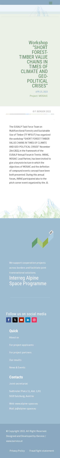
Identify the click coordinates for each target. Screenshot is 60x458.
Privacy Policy (17, 450)
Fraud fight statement (41, 450)
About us (14, 337)
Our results (15, 359)
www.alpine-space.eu (26, 403)
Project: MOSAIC (39, 95)
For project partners (20, 352)
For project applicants (21, 344)
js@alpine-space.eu (25, 408)
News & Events (17, 367)
